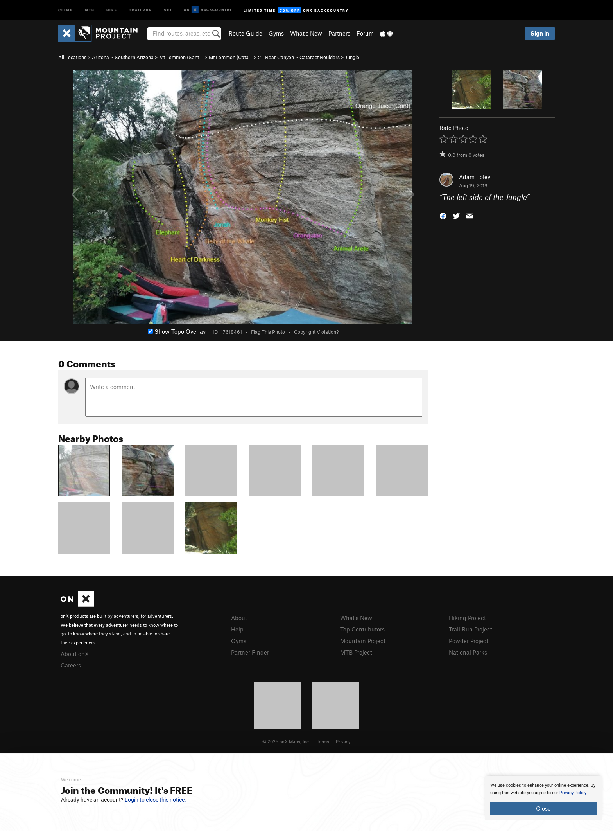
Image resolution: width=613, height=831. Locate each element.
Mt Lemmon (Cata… (231, 57)
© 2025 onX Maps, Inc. (286, 741)
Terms (323, 741)
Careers (71, 665)
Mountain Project (362, 640)
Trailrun (140, 9)
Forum (365, 33)
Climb (65, 9)
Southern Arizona (134, 57)
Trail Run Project (470, 629)
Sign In (540, 33)
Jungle (352, 57)
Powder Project (468, 640)
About (239, 617)
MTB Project (356, 652)
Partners (339, 33)
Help (237, 629)
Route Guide (245, 33)
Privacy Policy (572, 792)
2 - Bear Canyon (276, 57)
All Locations (72, 57)
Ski (168, 9)
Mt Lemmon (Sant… (181, 57)
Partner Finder (250, 652)
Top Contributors (362, 629)
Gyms (276, 33)
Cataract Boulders (319, 57)
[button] (442, 215)
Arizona (100, 57)
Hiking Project (467, 617)
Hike (111, 9)
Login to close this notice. (155, 800)
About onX (75, 653)
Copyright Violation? (316, 332)
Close (543, 808)
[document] (543, 798)
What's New (306, 33)
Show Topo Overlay (177, 331)
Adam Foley (474, 176)
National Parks (468, 652)
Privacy (343, 741)
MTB (90, 9)
